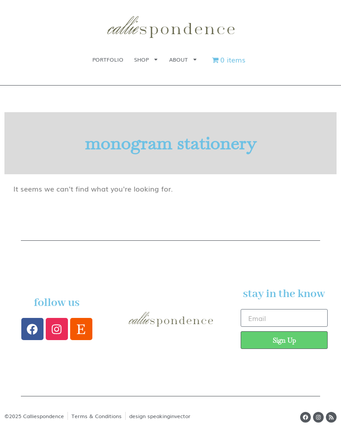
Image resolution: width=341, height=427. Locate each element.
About (183, 59)
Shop (146, 59)
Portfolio (107, 59)
